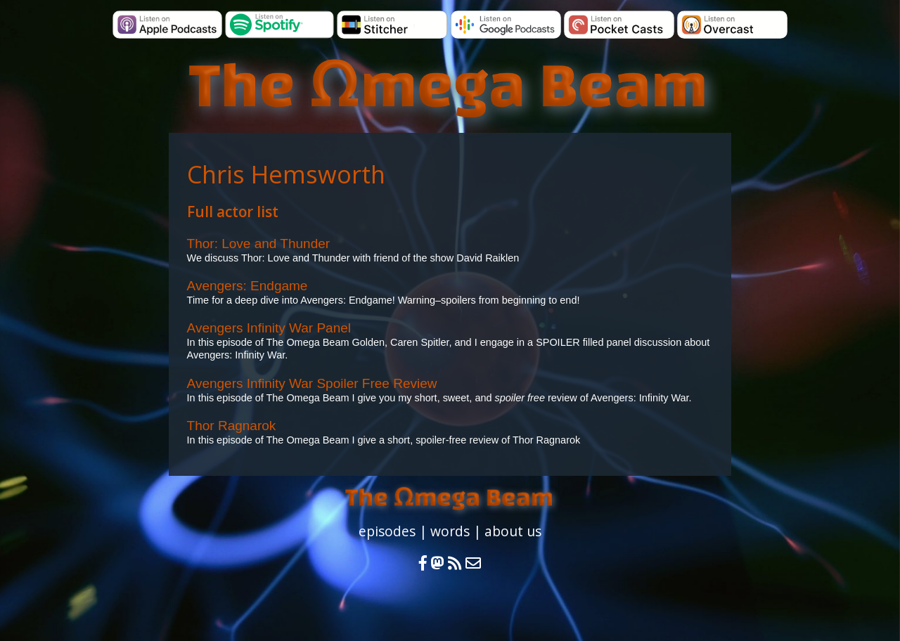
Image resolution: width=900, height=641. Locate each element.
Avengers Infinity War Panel (269, 327)
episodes (387, 531)
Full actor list (232, 211)
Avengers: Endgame (247, 285)
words (450, 531)
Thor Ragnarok (231, 425)
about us (512, 531)
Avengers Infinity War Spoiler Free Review (312, 383)
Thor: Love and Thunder (258, 243)
